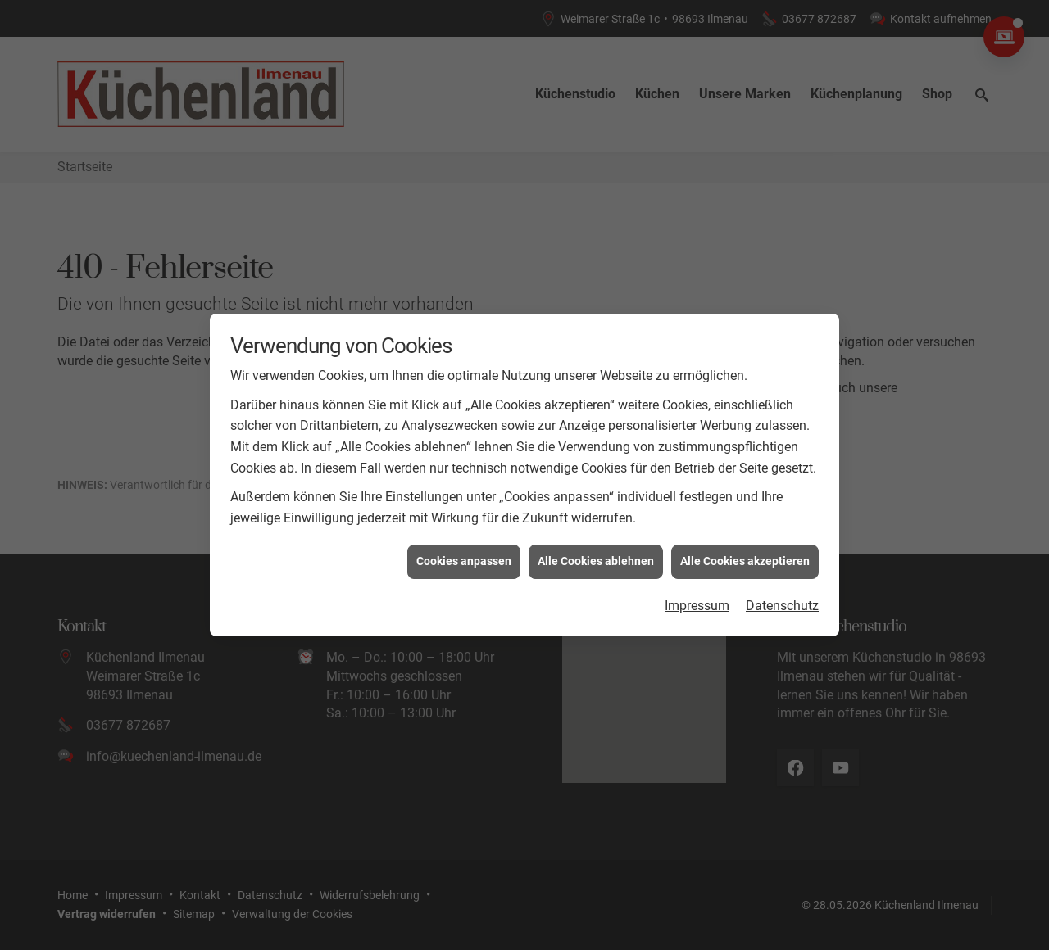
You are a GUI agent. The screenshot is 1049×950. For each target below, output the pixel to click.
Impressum (697, 598)
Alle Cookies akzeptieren (745, 554)
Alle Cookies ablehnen (596, 554)
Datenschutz (782, 598)
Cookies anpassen (463, 554)
